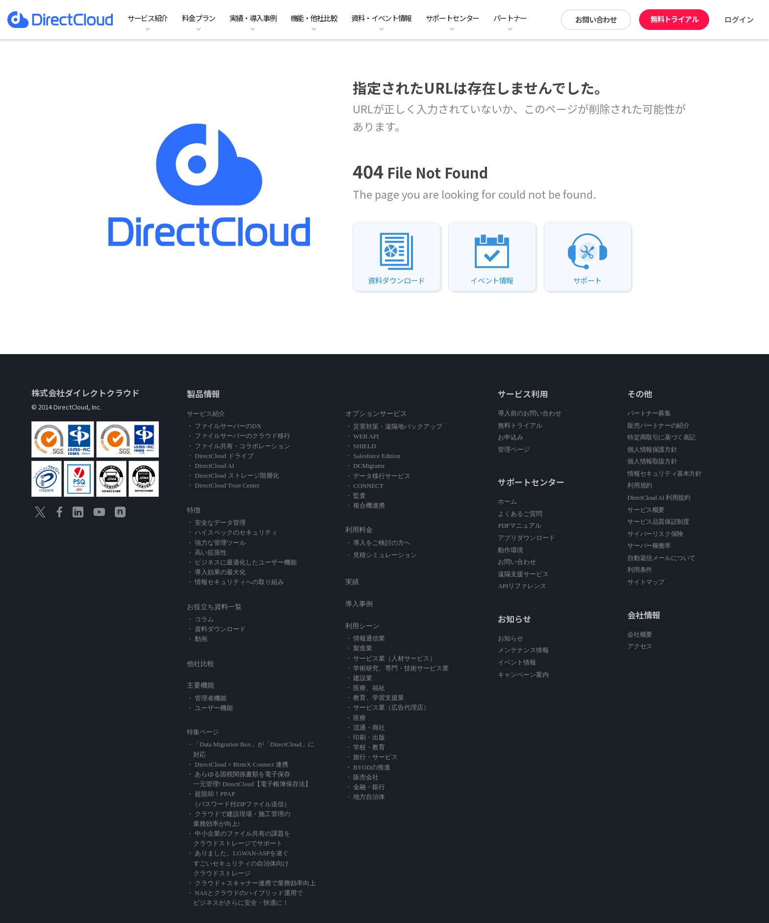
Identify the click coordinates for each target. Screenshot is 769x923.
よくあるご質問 (520, 513)
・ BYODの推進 (367, 767)
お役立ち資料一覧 (214, 607)
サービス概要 (646, 509)
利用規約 (639, 485)
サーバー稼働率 (648, 545)
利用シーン (362, 626)
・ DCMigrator (365, 465)
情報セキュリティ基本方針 (664, 473)
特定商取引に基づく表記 (661, 437)
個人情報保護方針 (652, 449)
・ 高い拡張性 (207, 552)
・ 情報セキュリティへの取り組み (235, 582)
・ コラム (200, 619)
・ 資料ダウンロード (216, 629)
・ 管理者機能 (207, 698)
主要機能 (200, 685)
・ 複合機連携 (365, 505)
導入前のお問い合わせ (530, 413)
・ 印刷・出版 (365, 737)
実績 (352, 582)
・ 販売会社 (362, 777)
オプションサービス (376, 413)
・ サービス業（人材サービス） (390, 658)
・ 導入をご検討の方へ (377, 542)
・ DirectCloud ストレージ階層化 (233, 475)
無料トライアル (674, 19)
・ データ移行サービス (377, 476)
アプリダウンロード (526, 537)
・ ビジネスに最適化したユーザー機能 (242, 562)
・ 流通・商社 (365, 727)
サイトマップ (646, 582)
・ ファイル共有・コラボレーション (238, 446)
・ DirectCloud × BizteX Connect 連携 (237, 764)
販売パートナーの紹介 (658, 425)
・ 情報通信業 (365, 638)
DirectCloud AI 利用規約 (658, 497)
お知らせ (510, 638)
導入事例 (359, 604)
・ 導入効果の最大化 (216, 572)
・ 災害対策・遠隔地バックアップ (393, 426)
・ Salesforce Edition (372, 456)
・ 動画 (197, 638)
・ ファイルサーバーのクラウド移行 (238, 435)
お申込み (510, 437)
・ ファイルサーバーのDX (224, 426)
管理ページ (514, 449)
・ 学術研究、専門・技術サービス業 (397, 668)
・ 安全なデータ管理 (216, 522)
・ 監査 (355, 495)
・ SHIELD (360, 446)
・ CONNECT (364, 485)
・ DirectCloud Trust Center (223, 485)
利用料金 (359, 530)
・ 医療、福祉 (365, 688)
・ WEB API (362, 436)
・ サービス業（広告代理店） (387, 707)
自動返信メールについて (661, 558)
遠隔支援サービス (523, 574)
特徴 (194, 510)
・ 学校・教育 (365, 747)
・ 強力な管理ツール (216, 542)
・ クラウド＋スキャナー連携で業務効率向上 (251, 883)
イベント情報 (517, 662)
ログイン (739, 19)
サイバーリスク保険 (655, 534)
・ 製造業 (358, 648)
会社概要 (639, 634)
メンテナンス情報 (523, 650)
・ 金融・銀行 (365, 787)
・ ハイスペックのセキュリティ (232, 532)
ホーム (507, 501)
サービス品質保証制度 (658, 521)
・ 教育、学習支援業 (374, 697)
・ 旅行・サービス (371, 757)
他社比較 (200, 663)
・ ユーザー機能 (210, 708)
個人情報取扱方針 (652, 461)
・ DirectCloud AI (210, 465)
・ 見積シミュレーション (381, 555)
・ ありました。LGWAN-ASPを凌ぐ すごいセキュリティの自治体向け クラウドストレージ (238, 862)
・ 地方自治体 (365, 796)
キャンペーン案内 (523, 674)
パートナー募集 (648, 413)
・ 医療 (355, 717)
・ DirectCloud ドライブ (220, 456)
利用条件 (639, 569)
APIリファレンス (522, 586)
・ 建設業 (358, 678)
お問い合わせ (595, 19)
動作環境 (510, 550)
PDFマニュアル (519, 525)
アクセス (639, 646)
